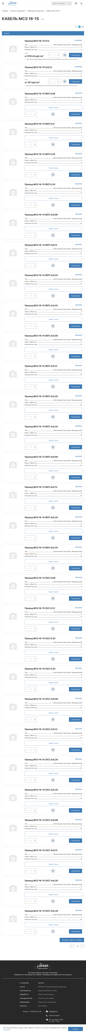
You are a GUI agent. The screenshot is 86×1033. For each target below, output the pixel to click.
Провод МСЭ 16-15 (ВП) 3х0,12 (41, 366)
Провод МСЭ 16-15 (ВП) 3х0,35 (41, 426)
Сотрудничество (26, 998)
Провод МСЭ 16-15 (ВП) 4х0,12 (41, 487)
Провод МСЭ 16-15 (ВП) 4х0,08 (41, 457)
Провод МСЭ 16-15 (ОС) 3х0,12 (41, 850)
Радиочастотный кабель (47, 1002)
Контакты (23, 1006)
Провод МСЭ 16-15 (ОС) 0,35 (40, 668)
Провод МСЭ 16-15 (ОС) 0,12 (40, 608)
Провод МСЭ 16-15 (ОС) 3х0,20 (41, 880)
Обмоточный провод (46, 994)
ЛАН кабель (42, 1006)
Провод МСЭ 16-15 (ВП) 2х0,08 (41, 214)
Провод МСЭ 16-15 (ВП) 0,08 (40, 93)
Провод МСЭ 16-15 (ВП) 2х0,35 (41, 305)
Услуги (22, 987)
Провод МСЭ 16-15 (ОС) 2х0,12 (41, 729)
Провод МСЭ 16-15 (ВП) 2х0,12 (41, 245)
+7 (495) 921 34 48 (35, 1011)
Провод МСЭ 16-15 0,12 (37, 41)
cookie (21, 1027)
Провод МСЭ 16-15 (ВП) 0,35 (40, 184)
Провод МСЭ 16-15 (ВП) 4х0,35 (41, 547)
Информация (25, 1002)
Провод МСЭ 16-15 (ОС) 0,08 (40, 578)
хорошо (75, 1029)
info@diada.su (53, 1011)
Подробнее (75, 55)
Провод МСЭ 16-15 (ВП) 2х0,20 (41, 275)
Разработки (24, 994)
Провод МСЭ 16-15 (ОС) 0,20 (40, 638)
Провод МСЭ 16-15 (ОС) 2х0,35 (41, 790)
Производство (25, 990)
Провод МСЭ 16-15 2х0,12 (38, 67)
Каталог (41, 983)
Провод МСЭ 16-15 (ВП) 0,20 (40, 154)
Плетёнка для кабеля (46, 998)
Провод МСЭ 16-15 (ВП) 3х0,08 (41, 335)
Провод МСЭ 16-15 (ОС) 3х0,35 (41, 911)
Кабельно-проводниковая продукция (52, 987)
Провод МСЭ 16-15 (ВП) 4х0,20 (41, 517)
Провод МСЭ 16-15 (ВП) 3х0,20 (41, 396)
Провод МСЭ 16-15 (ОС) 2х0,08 (41, 699)
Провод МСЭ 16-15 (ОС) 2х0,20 (41, 759)
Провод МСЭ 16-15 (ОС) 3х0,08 (41, 820)
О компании (24, 983)
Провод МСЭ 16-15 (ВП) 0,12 (40, 124)
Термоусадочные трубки (47, 990)
